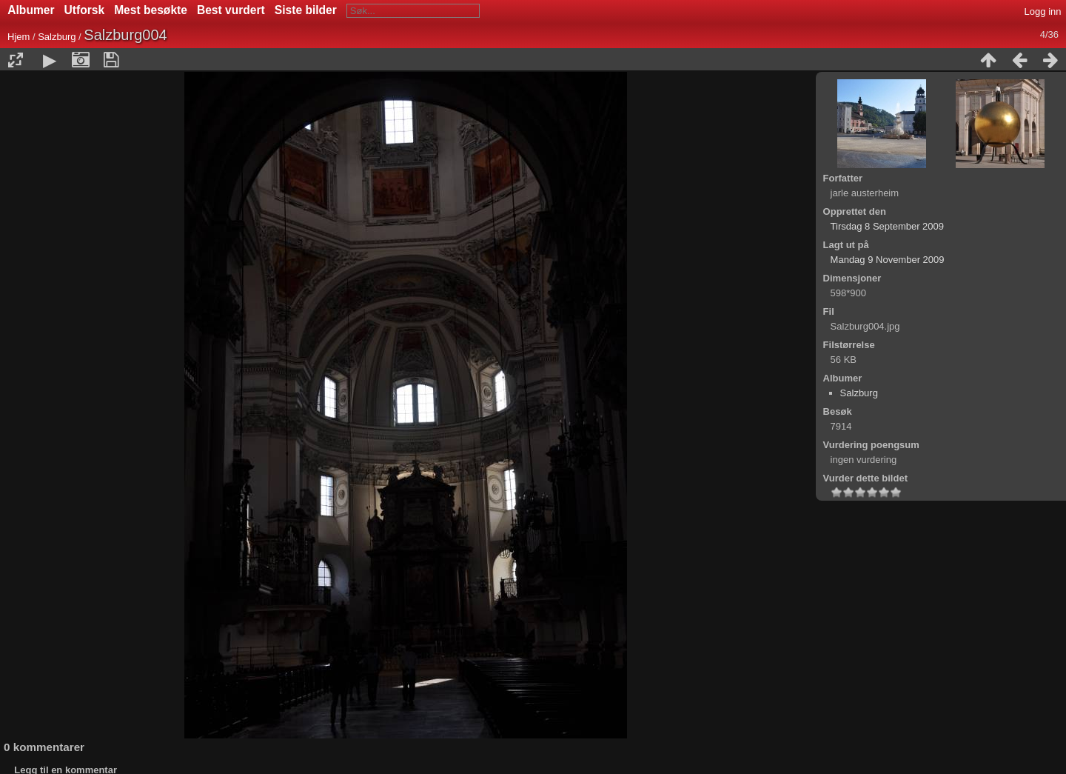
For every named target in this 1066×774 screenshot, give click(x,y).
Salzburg (57, 36)
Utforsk (84, 10)
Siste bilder (306, 10)
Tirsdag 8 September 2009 (887, 226)
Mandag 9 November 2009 (888, 259)
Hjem (18, 36)
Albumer (30, 10)
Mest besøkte (150, 10)
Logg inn (1043, 11)
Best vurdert (231, 10)
